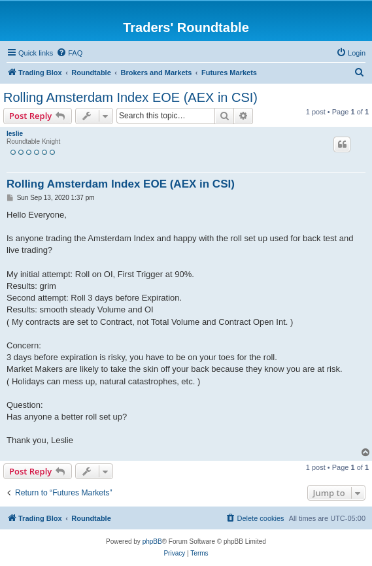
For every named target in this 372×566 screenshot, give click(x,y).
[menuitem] (69, 53)
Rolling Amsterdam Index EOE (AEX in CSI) (130, 97)
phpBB (152, 541)
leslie (15, 133)
